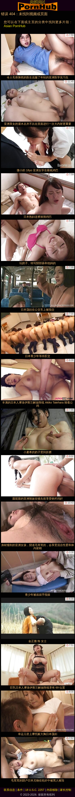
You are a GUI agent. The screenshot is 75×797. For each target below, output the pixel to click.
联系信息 (9, 789)
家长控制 (65, 789)
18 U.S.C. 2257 (34, 789)
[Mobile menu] (3, 5)
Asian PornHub (14, 26)
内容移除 (52, 789)
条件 (20, 789)
